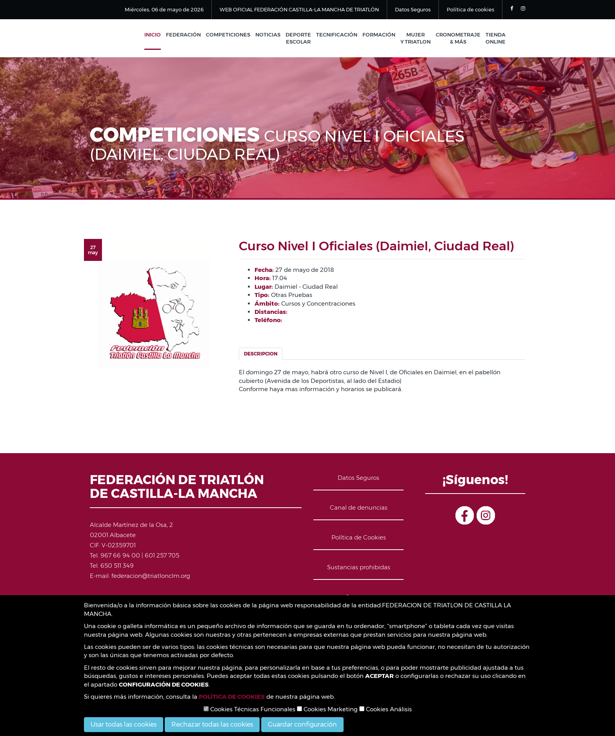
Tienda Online (496, 38)
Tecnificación (336, 34)
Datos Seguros (413, 9)
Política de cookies (470, 9)
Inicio (152, 34)
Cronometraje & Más (458, 38)
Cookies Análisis (385, 709)
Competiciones (228, 34)
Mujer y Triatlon (415, 38)
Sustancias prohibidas (358, 567)
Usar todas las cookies (123, 724)
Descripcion (260, 354)
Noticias (267, 34)
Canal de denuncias (359, 507)
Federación (183, 34)
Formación (378, 34)
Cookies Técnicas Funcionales (249, 709)
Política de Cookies (358, 537)
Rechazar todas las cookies (212, 724)
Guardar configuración (302, 724)
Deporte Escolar (298, 38)
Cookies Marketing (327, 709)
